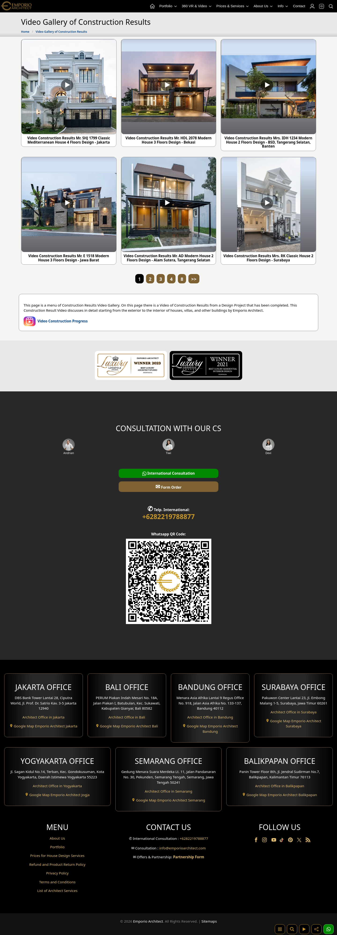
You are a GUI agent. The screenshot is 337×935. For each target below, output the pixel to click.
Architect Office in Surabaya (294, 712)
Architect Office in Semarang (168, 791)
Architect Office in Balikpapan (279, 785)
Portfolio (168, 6)
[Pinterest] (291, 840)
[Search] (330, 6)
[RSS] (308, 840)
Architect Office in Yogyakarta (57, 785)
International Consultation (168, 473)
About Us (264, 6)
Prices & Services (232, 6)
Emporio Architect (148, 921)
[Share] (316, 929)
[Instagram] (265, 840)
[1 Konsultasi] (328, 929)
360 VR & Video (197, 6)
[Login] (312, 6)
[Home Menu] (152, 6)
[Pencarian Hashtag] (280, 929)
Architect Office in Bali (127, 717)
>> (194, 279)
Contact (299, 6)
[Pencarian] (292, 929)
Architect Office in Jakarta (43, 717)
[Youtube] (274, 840)
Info (283, 6)
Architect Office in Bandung (210, 717)
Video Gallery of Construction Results (61, 32)
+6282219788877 (168, 516)
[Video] (304, 929)
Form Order (168, 486)
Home (25, 32)
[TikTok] (282, 840)
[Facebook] (256, 840)
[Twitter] (300, 842)
